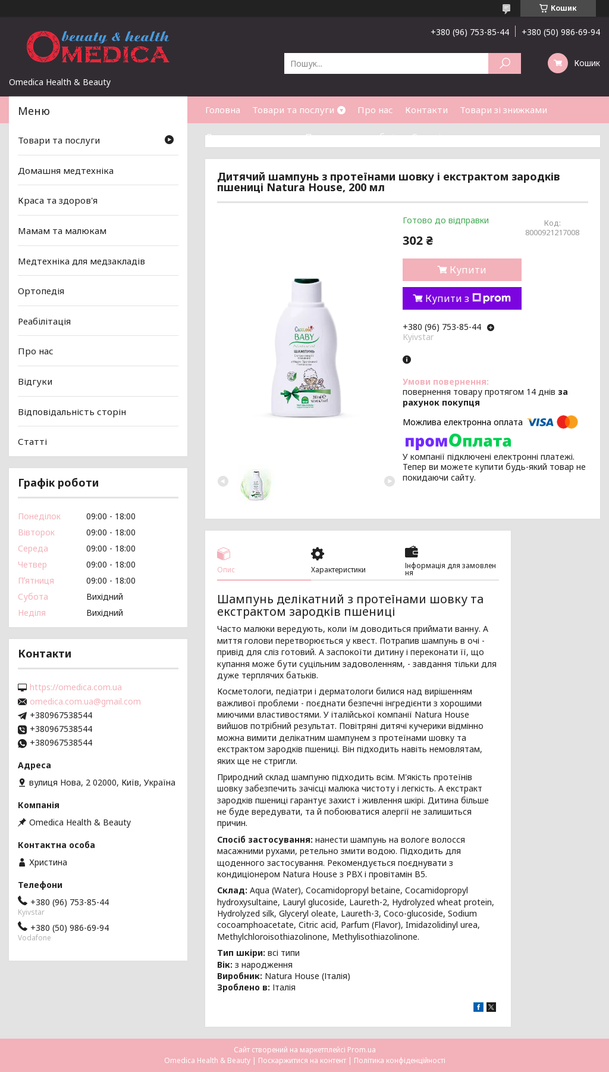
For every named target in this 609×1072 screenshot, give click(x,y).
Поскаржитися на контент (302, 1060)
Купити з (468, 298)
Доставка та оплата (249, 136)
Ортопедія (41, 291)
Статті (426, 136)
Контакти (426, 110)
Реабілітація (44, 321)
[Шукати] (504, 63)
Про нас (375, 110)
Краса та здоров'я (58, 200)
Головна (222, 110)
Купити (468, 269)
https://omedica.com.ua (76, 687)
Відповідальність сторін (72, 411)
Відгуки (35, 381)
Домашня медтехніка (66, 170)
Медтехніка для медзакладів (81, 260)
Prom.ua (361, 1050)
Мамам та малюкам (62, 230)
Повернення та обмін (352, 136)
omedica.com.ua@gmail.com (85, 701)
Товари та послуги (293, 110)
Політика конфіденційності (399, 1060)
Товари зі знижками (503, 110)
